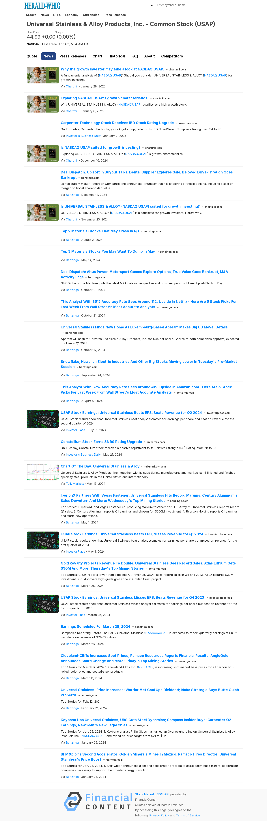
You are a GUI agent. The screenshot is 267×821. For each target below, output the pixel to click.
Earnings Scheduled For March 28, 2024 (107, 626)
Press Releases (115, 15)
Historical (117, 56)
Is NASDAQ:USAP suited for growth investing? (112, 147)
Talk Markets (75, 483)
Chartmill (72, 86)
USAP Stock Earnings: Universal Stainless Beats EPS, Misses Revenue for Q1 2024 (146, 534)
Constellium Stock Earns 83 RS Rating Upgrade (113, 442)
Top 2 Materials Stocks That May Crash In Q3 (111, 231)
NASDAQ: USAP (92, 736)
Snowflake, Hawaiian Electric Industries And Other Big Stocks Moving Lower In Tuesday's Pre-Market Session (149, 364)
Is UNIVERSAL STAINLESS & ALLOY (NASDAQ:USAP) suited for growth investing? (141, 206)
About (149, 56)
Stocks (31, 15)
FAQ (135, 56)
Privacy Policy (159, 815)
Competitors (172, 56)
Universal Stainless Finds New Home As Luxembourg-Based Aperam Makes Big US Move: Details (144, 330)
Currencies (91, 15)
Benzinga (72, 195)
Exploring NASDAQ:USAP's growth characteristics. (116, 98)
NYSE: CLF (145, 667)
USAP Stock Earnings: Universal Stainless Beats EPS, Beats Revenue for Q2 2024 (146, 412)
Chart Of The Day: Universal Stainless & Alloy (113, 466)
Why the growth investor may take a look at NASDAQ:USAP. (123, 69)
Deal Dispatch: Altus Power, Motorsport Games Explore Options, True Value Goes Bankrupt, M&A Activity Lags (144, 274)
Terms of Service (188, 815)
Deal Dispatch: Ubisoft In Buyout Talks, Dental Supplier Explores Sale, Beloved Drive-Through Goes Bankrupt (147, 175)
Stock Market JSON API (152, 794)
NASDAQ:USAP (110, 75)
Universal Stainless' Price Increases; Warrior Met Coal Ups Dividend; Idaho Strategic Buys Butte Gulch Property (150, 692)
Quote (32, 56)
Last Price (33, 32)
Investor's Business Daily (83, 136)
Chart (97, 56)
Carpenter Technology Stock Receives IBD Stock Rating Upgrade (129, 123)
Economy (72, 15)
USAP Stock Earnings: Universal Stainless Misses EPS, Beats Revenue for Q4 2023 (147, 597)
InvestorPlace (75, 430)
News (45, 15)
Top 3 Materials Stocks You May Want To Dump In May (119, 251)
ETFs (57, 15)
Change (59, 32)
